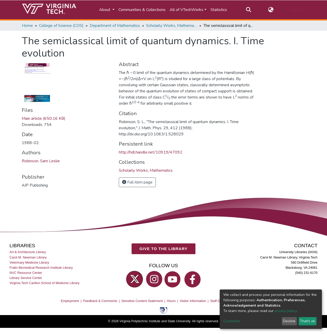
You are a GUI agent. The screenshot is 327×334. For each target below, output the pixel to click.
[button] (271, 10)
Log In (296, 10)
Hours (171, 301)
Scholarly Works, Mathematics (171, 25)
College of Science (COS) (61, 25)
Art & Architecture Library (27, 252)
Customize (231, 321)
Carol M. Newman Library (27, 257)
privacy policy (285, 310)
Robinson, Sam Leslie (41, 161)
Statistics (219, 10)
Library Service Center (25, 278)
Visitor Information (193, 301)
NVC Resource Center (25, 273)
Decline (289, 321)
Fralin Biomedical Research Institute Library (41, 268)
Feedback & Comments (100, 301)
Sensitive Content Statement (142, 301)
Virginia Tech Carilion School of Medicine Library (44, 283)
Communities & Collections (142, 10)
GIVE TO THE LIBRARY (163, 248)
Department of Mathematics (115, 25)
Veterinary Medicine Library (29, 262)
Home (27, 25)
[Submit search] (248, 10)
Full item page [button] (137, 182)
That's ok (307, 321)
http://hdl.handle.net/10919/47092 (150, 152)
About (105, 10)
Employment (70, 301)
